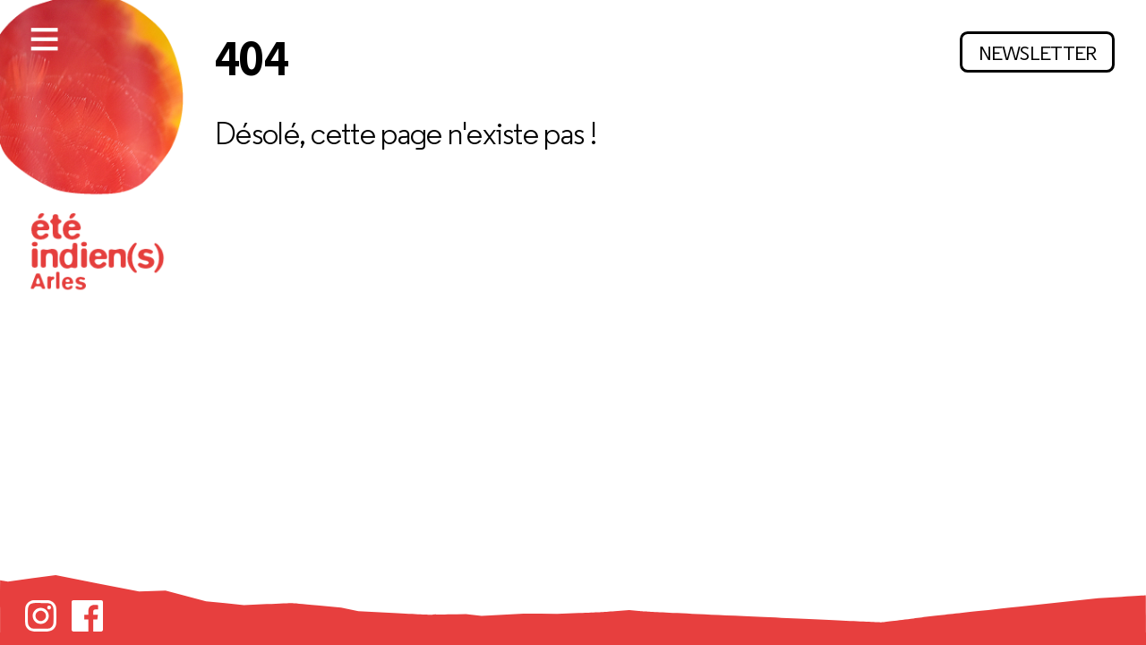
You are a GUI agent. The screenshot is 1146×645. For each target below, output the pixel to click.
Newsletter (1038, 52)
